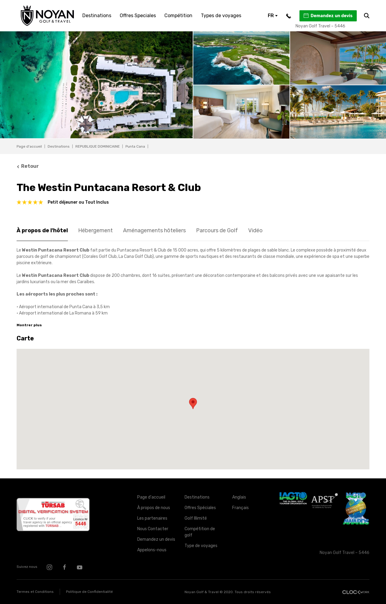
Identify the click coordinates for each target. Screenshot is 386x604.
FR (273, 15)
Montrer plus (29, 325)
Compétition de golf (200, 532)
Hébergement (95, 230)
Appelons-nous (151, 549)
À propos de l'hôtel (42, 230)
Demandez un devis (328, 16)
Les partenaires (152, 518)
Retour (28, 166)
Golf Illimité (196, 518)
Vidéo (255, 230)
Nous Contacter (152, 528)
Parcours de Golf (217, 230)
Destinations (96, 15)
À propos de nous (153, 507)
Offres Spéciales (200, 507)
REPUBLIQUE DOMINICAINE (97, 146)
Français (240, 507)
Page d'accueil (29, 146)
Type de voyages (201, 545)
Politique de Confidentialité (89, 592)
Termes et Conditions (35, 592)
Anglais (239, 497)
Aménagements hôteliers (154, 230)
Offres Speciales (138, 15)
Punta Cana (135, 146)
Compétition (178, 15)
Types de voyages (221, 15)
